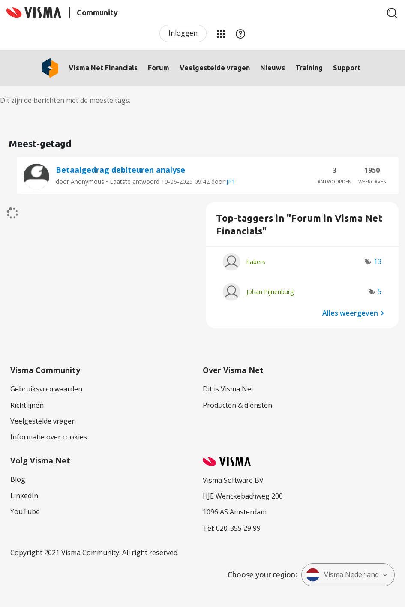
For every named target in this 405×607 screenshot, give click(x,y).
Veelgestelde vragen (215, 68)
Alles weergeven (350, 312)
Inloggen (183, 33)
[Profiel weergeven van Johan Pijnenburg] (270, 292)
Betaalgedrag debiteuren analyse (120, 170)
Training (309, 68)
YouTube (25, 511)
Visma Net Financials (103, 68)
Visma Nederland (342, 575)
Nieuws (272, 68)
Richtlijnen (27, 405)
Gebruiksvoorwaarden (46, 389)
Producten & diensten (237, 405)
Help (240, 33)
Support (346, 68)
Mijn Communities (221, 33)
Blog (17, 479)
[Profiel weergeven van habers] (255, 262)
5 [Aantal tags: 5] (379, 291)
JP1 (230, 181)
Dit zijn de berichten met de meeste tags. (65, 100)
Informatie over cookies (48, 437)
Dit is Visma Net (228, 389)
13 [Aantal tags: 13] (377, 261)
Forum (158, 68)
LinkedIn (24, 495)
